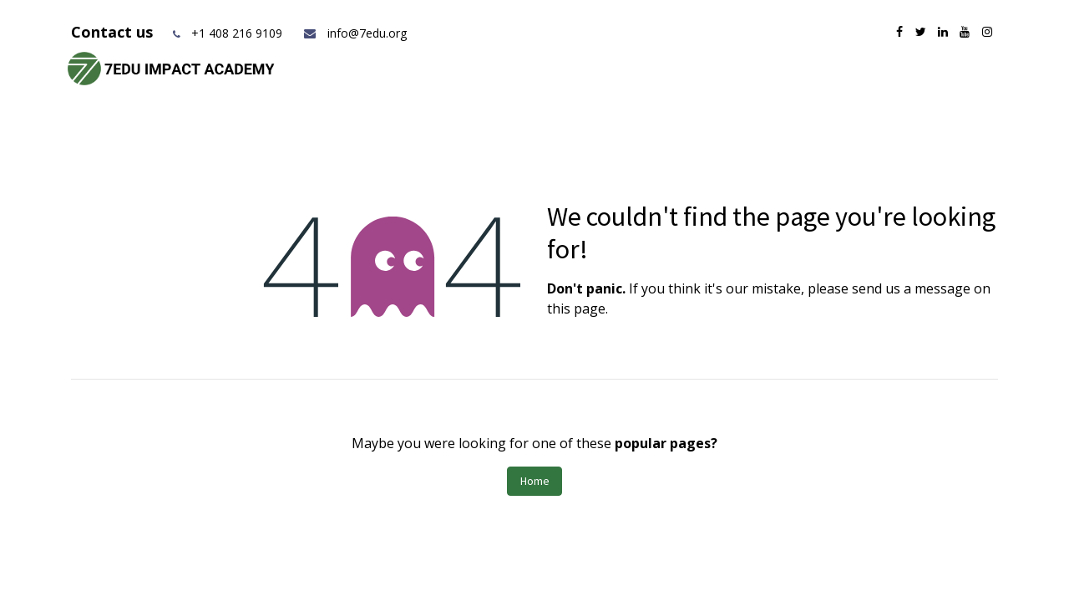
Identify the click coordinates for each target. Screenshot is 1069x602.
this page (576, 308)
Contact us (114, 32)
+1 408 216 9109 (236, 33)
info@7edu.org (354, 33)
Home (535, 480)
